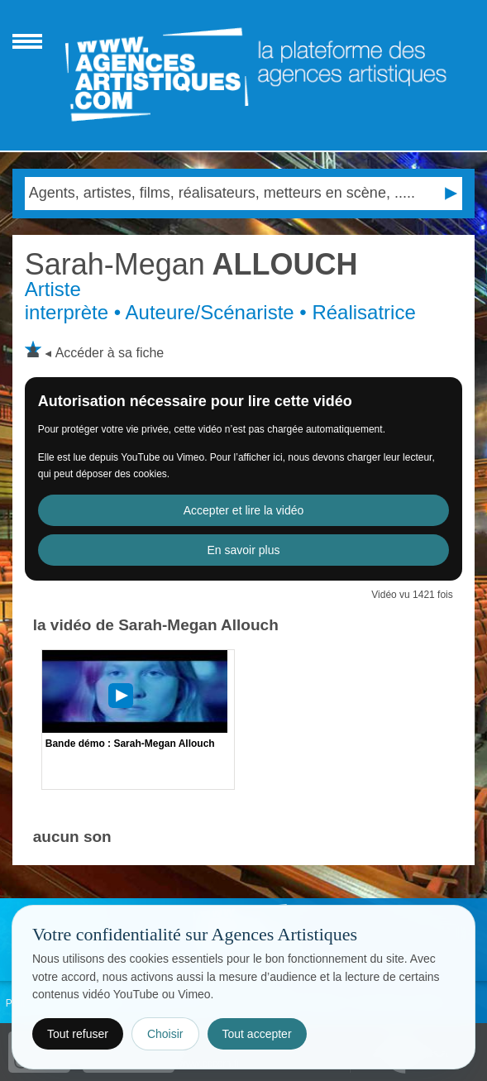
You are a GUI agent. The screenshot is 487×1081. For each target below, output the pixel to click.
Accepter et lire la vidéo (244, 510)
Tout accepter (257, 1033)
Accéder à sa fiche (110, 353)
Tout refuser (77, 1033)
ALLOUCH (191, 264)
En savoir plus (244, 550)
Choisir (165, 1033)
